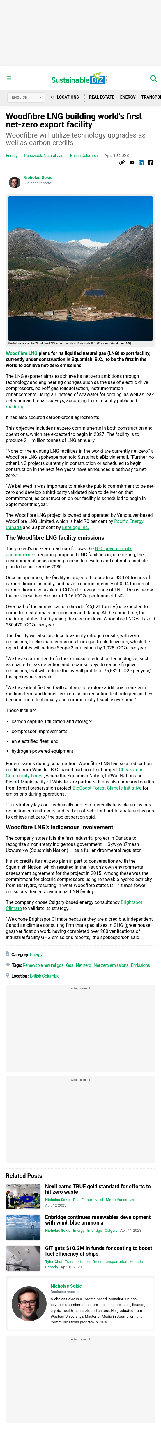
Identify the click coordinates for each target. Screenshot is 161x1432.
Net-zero (83, 965)
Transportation (77, 1261)
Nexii (99, 1200)
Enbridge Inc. (75, 527)
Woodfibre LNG (22, 353)
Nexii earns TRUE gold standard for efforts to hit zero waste (98, 1189)
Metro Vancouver (120, 1200)
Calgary (111, 1230)
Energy (128, 97)
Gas (69, 965)
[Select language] (26, 97)
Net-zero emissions (110, 965)
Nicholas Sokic (37, 177)
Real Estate (101, 97)
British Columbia (84, 155)
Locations (65, 97)
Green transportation (110, 1261)
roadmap (15, 406)
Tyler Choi (53, 1261)
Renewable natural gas (43, 155)
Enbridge (94, 1230)
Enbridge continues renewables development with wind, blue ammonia (98, 1220)
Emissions (140, 965)
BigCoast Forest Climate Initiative (107, 788)
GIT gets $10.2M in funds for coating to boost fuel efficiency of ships (98, 1251)
